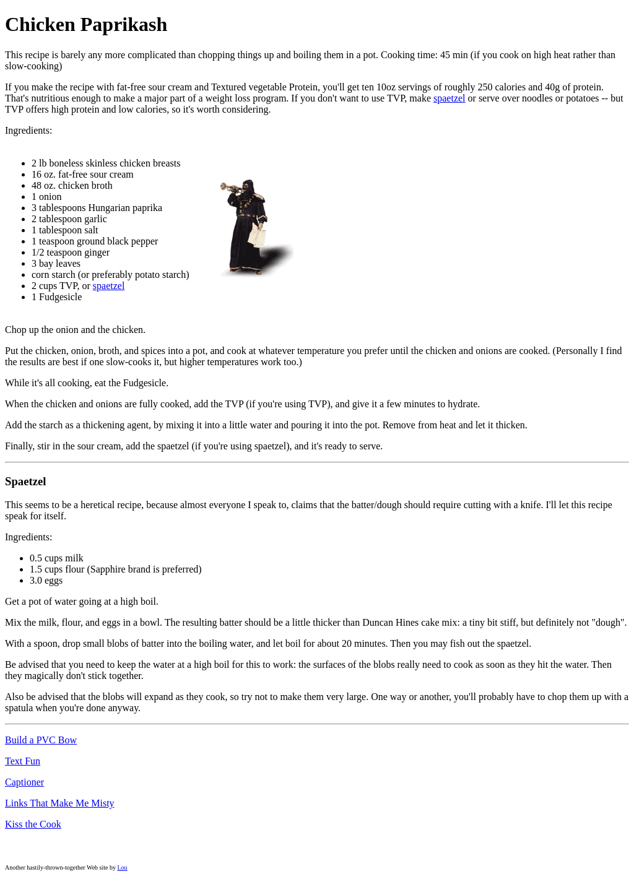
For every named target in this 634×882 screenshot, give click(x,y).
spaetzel (449, 98)
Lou (122, 867)
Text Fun (22, 761)
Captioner (24, 782)
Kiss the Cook (33, 824)
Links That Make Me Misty (60, 803)
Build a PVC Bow (41, 740)
